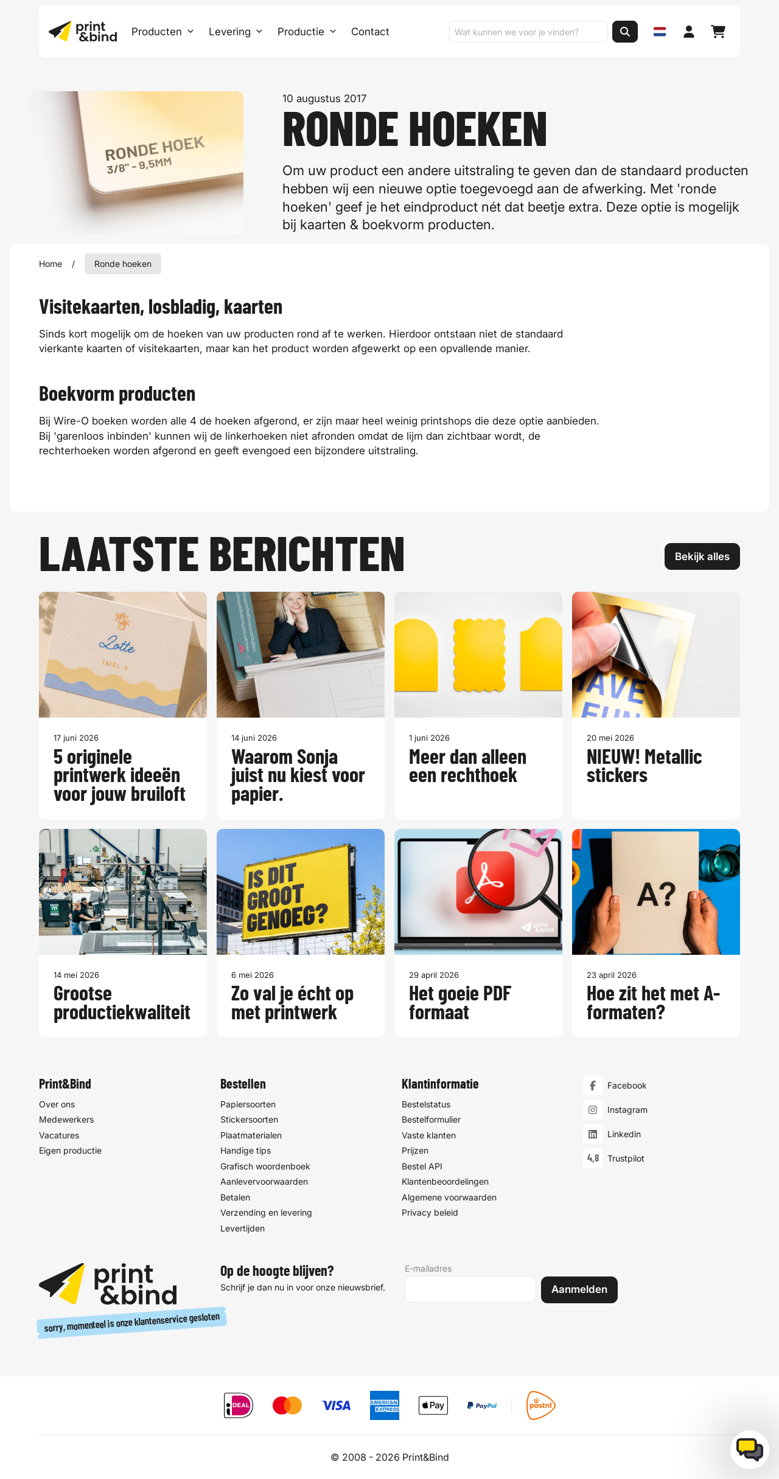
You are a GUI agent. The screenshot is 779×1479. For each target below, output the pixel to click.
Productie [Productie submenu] (307, 32)
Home (50, 263)
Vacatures (59, 1135)
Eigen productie (70, 1151)
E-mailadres (428, 1268)
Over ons (57, 1104)
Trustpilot (626, 1159)
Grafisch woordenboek (265, 1166)
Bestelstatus (426, 1104)
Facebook (627, 1086)
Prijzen (415, 1151)
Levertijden (242, 1228)
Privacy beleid (430, 1213)
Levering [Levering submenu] (236, 32)
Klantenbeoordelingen (445, 1182)
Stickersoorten (249, 1120)
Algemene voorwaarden (449, 1197)
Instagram (627, 1110)
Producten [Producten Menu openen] (162, 32)
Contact (370, 32)
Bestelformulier (431, 1120)
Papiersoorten (248, 1104)
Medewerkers (66, 1120)
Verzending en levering (266, 1213)
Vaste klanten (429, 1135)
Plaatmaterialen (251, 1135)
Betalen (235, 1197)
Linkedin (624, 1134)
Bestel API (422, 1166)
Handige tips (245, 1151)
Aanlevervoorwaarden (264, 1182)
